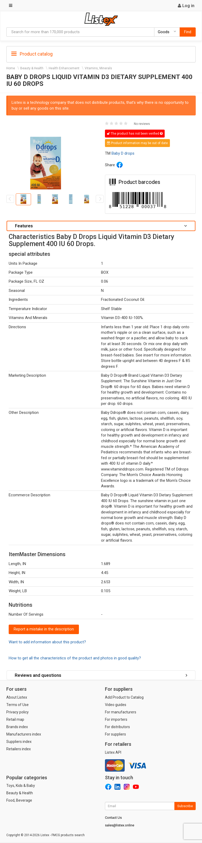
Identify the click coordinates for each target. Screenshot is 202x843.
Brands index (17, 727)
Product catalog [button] (32, 54)
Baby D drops (123, 153)
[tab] (101, 53)
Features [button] (101, 225)
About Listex (16, 697)
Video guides (115, 705)
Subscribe (185, 806)
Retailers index (18, 749)
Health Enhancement (64, 68)
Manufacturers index (23, 734)
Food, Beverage (19, 800)
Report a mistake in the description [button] (44, 629)
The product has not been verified (135, 133)
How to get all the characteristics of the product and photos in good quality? (75, 658)
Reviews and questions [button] (101, 675)
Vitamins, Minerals (98, 68)
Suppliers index (19, 741)
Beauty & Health (31, 68)
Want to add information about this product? (47, 642)
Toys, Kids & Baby (20, 785)
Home (10, 68)
